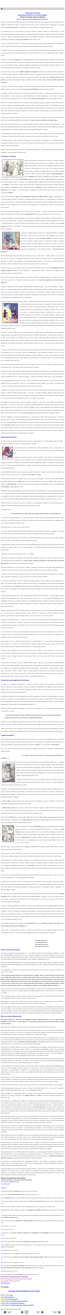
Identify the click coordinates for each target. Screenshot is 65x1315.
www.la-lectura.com (5, 1283)
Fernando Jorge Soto (24, 1291)
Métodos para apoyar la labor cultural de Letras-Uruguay (11, 1309)
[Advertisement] (21, 4)
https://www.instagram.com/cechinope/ (15, 1303)
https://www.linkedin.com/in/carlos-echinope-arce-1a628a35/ (20, 1305)
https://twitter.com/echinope (11, 1299)
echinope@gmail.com (9, 1297)
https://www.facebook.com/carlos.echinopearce (17, 1301)
